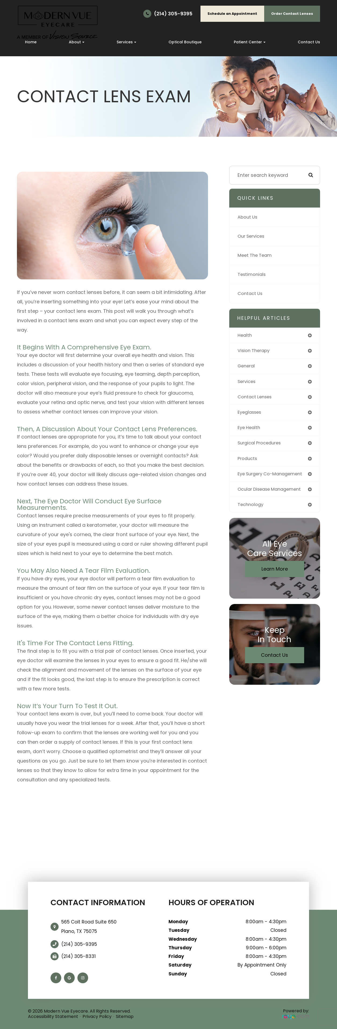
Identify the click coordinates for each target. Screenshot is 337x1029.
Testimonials (253, 274)
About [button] (76, 42)
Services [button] (126, 42)
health (245, 335)
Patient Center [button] (250, 42)
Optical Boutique (185, 42)
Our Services (252, 236)
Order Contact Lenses (292, 13)
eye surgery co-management (273, 477)
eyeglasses (251, 414)
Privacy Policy (97, 1016)
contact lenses (256, 398)
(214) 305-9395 (173, 13)
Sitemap (125, 1016)
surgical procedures (261, 445)
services (247, 383)
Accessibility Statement (53, 1016)
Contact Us (309, 42)
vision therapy (255, 351)
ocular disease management (272, 493)
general (247, 367)
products (248, 461)
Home (31, 42)
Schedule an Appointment (232, 13)
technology (251, 509)
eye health (250, 430)
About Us (248, 217)
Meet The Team (256, 255)
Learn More (274, 573)
